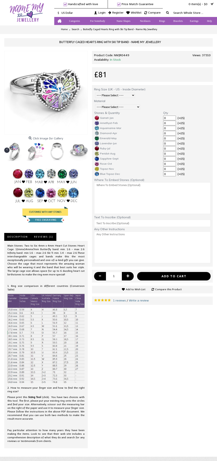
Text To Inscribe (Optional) (112, 217)
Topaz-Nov (104, 169)
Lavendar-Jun (106, 143)
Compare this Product (168, 289)
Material (99, 101)
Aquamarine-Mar (108, 128)
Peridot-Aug (105, 153)
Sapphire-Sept (106, 159)
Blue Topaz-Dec (107, 174)
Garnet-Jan (104, 118)
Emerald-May (106, 138)
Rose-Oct (103, 164)
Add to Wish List (135, 289)
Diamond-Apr (106, 133)
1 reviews (119, 300)
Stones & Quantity (107, 113)
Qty (165, 113)
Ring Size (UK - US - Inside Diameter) (119, 89)
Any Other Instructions (109, 229)
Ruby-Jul (102, 148)
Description (17, 236)
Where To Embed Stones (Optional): (119, 180)
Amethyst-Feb (106, 123)
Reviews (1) (43, 236)
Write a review (139, 300)
